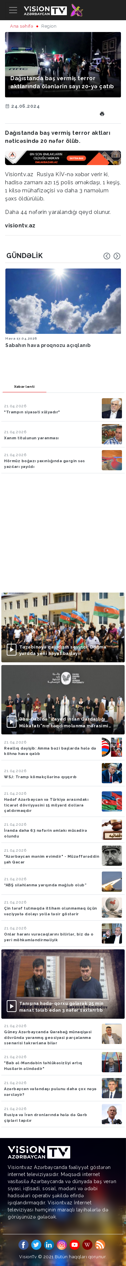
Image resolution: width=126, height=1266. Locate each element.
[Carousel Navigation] (112, 256)
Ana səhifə (21, 26)
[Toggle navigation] (13, 10)
